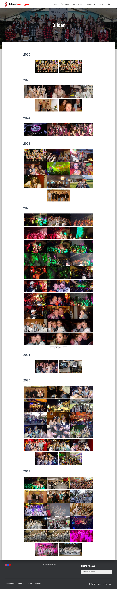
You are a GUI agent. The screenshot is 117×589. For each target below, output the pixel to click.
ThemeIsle (108, 584)
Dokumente (11, 584)
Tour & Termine (77, 4)
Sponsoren (91, 4)
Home (56, 4)
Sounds (21, 584)
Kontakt (101, 4)
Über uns (65, 4)
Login (30, 584)
